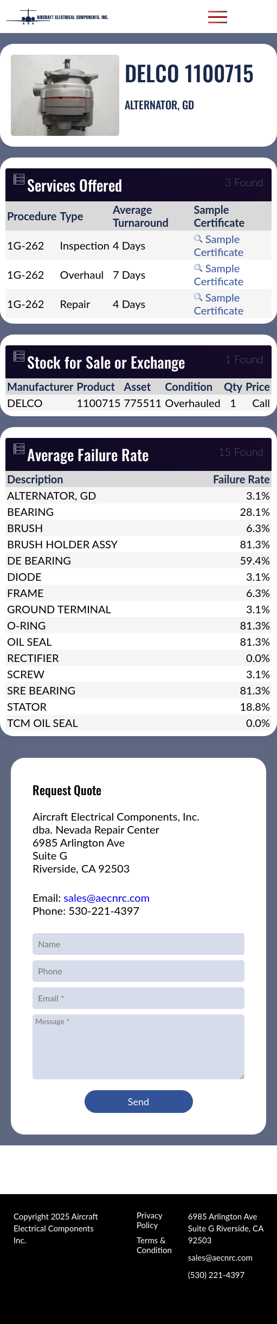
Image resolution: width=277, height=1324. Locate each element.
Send (138, 1101)
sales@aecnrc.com (106, 897)
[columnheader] (32, 216)
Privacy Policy (149, 1220)
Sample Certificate (219, 245)
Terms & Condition (154, 1245)
